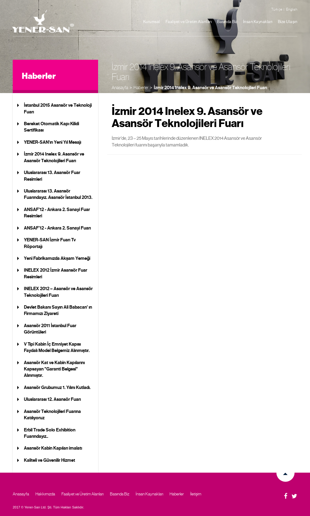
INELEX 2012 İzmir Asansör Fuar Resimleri (55, 273)
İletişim (195, 493)
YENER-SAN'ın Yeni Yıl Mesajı (52, 142)
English (292, 9)
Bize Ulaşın (288, 21)
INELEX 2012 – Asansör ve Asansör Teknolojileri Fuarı (58, 292)
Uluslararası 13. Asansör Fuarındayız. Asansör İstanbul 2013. (58, 194)
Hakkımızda (45, 493)
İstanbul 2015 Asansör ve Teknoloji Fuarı (58, 108)
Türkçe (276, 9)
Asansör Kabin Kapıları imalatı (53, 448)
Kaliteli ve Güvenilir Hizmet (49, 460)
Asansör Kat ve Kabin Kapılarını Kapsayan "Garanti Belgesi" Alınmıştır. (54, 369)
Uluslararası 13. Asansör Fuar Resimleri (52, 176)
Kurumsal (151, 21)
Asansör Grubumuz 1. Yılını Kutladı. (57, 387)
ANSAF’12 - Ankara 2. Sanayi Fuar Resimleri (57, 213)
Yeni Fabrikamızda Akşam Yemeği (57, 258)
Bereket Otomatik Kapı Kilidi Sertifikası (51, 127)
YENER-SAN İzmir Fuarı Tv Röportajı (50, 243)
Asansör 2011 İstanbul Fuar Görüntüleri (50, 329)
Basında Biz (227, 21)
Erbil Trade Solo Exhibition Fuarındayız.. (49, 433)
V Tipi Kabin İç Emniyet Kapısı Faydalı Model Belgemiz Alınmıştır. (57, 347)
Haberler (141, 87)
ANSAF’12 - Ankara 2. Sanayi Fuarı (57, 228)
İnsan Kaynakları (257, 21)
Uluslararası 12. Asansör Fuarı (52, 399)
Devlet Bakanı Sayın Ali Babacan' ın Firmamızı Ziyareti (58, 310)
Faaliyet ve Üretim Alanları (189, 21)
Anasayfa (120, 87)
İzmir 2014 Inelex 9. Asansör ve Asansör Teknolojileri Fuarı (210, 87)
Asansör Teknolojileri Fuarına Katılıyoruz (52, 415)
